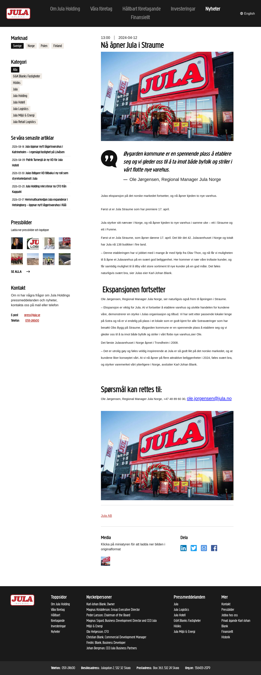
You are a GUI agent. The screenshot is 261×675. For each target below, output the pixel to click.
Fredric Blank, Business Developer (105, 642)
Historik (225, 637)
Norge (31, 46)
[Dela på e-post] (204, 547)
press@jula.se (32, 315)
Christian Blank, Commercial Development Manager (116, 637)
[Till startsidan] (18, 13)
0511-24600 (32, 321)
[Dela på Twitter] (194, 547)
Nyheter (55, 631)
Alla (15, 70)
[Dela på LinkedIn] (183, 547)
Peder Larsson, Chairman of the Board (108, 615)
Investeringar (58, 626)
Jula (15, 89)
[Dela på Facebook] (214, 547)
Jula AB (106, 516)
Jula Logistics (20, 109)
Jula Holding (20, 96)
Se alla (21, 272)
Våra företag (58, 609)
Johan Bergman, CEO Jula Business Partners (111, 648)
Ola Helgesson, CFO (97, 631)
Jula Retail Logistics (24, 122)
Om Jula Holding (60, 604)
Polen (44, 46)
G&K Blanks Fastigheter (26, 76)
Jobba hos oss (229, 615)
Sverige (17, 46)
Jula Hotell (19, 102)
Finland (57, 46)
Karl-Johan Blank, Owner (100, 604)
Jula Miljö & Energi (23, 115)
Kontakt (225, 604)
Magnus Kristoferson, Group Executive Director (113, 609)
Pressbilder (227, 609)
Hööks (16, 83)
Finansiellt (227, 631)
